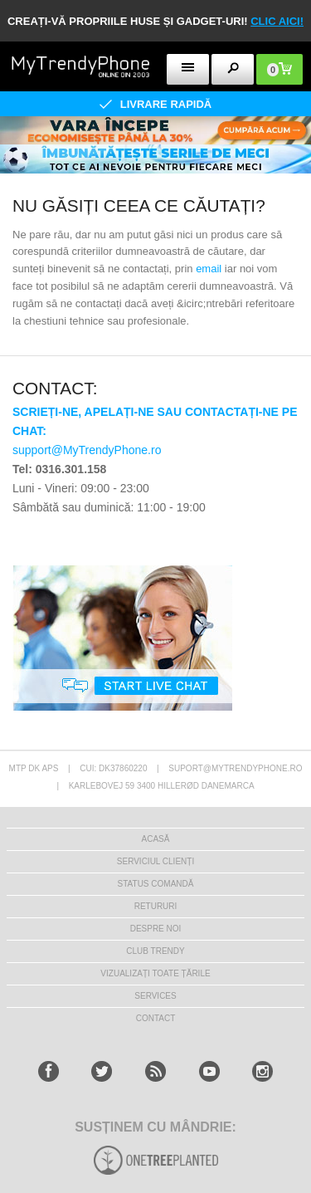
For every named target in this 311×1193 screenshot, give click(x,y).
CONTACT (156, 1018)
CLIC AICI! (277, 21)
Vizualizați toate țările (155, 973)
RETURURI (155, 906)
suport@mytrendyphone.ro (235, 768)
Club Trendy (155, 951)
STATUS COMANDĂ (156, 883)
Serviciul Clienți (155, 861)
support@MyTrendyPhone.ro (86, 450)
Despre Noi (156, 928)
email (208, 268)
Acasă (156, 838)
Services (155, 995)
